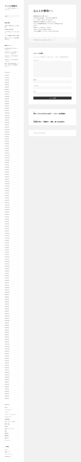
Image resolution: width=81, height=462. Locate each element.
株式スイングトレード (9, 428)
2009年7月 (7, 299)
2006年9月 (7, 379)
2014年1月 (7, 179)
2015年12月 (7, 129)
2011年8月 (7, 242)
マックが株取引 (11, 6)
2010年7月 (7, 273)
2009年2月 (7, 311)
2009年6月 (7, 301)
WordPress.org (7, 456)
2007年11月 (7, 346)
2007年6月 (7, 358)
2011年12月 (7, 233)
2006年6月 (7, 386)
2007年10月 (7, 348)
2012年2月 (7, 228)
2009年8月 (7, 297)
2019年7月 (7, 101)
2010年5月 (7, 278)
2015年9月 (7, 136)
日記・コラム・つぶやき (10, 421)
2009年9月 (7, 294)
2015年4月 (7, 148)
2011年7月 (7, 245)
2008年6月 (7, 330)
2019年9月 (7, 98)
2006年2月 (7, 396)
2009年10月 (7, 292)
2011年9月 (7, 240)
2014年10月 (7, 160)
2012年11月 (7, 207)
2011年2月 (7, 256)
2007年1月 (7, 370)
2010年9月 (7, 268)
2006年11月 (7, 374)
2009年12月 (7, 287)
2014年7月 (7, 164)
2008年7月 (7, 327)
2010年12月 (7, 261)
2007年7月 (7, 356)
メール (35, 85)
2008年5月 (7, 332)
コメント (36, 60)
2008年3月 (7, 337)
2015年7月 (7, 141)
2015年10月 (7, 134)
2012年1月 (7, 231)
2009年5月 (7, 304)
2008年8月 (7, 325)
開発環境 (7, 435)
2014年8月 (7, 162)
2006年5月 (7, 389)
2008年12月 (7, 315)
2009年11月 (7, 289)
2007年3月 (7, 365)
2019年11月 (7, 94)
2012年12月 (7, 205)
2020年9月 (7, 80)
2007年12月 (7, 344)
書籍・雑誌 (7, 424)
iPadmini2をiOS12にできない (11, 48)
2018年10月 (7, 117)
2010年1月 (7, 285)
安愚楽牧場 (7, 419)
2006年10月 (7, 377)
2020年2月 (7, 89)
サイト (34, 91)
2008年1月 (7, 341)
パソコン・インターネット (10, 414)
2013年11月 (7, 183)
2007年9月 (7, 351)
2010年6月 (7, 275)
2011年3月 (7, 254)
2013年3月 (7, 200)
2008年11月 (7, 318)
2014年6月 (7, 167)
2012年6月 (7, 219)
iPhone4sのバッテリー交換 (10, 52)
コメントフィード (8, 454)
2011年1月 (7, 259)
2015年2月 (7, 153)
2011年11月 (7, 235)
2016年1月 (7, 127)
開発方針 (7, 433)
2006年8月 (7, 381)
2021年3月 (7, 75)
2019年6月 (7, 103)
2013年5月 (7, 197)
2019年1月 (7, 110)
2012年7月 (7, 216)
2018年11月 (7, 115)
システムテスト (8, 409)
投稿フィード (7, 451)
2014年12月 (7, 155)
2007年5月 (7, 360)
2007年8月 (7, 353)
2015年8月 (7, 138)
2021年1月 (7, 77)
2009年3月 (7, 308)
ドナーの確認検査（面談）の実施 (12, 35)
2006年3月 (7, 393)
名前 (35, 79)
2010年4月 (7, 280)
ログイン (7, 449)
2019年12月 (7, 91)
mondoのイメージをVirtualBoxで (11, 55)
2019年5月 (7, 105)
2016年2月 (7, 124)
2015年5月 (7, 146)
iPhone (6, 407)
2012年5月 (7, 221)
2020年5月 (7, 84)
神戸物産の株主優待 (9, 29)
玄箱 (6, 431)
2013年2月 (7, 202)
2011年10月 (7, 238)
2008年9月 (7, 323)
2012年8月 (7, 214)
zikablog (45, 40)
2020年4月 (7, 87)
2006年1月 (7, 398)
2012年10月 (7, 209)
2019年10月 (7, 96)
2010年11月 (7, 263)
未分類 (6, 426)
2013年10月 (7, 186)
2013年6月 (7, 195)
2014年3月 (7, 174)
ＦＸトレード (7, 440)
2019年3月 (7, 108)
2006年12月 (7, 372)
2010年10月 (7, 266)
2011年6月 (7, 247)
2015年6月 (7, 143)
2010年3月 (7, 282)
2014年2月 (7, 176)
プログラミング (8, 416)
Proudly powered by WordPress (39, 133)
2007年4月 (7, 363)
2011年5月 (7, 249)
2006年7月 (7, 384)
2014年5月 (7, 169)
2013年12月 (7, 181)
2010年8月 (7, 271)
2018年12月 (7, 113)
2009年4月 (7, 306)
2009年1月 (7, 313)
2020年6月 (7, 82)
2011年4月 (7, 252)
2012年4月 (7, 223)
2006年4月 (7, 391)
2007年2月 (7, 367)
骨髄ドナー (7, 438)
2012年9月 (7, 212)
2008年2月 (7, 339)
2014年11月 (7, 157)
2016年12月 (7, 122)
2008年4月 (7, 334)
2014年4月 (7, 172)
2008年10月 (7, 320)
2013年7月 (7, 193)
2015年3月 (7, 150)
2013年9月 (7, 188)
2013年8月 (7, 190)
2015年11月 (7, 131)
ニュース (7, 412)
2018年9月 (7, 120)
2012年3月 (7, 226)
